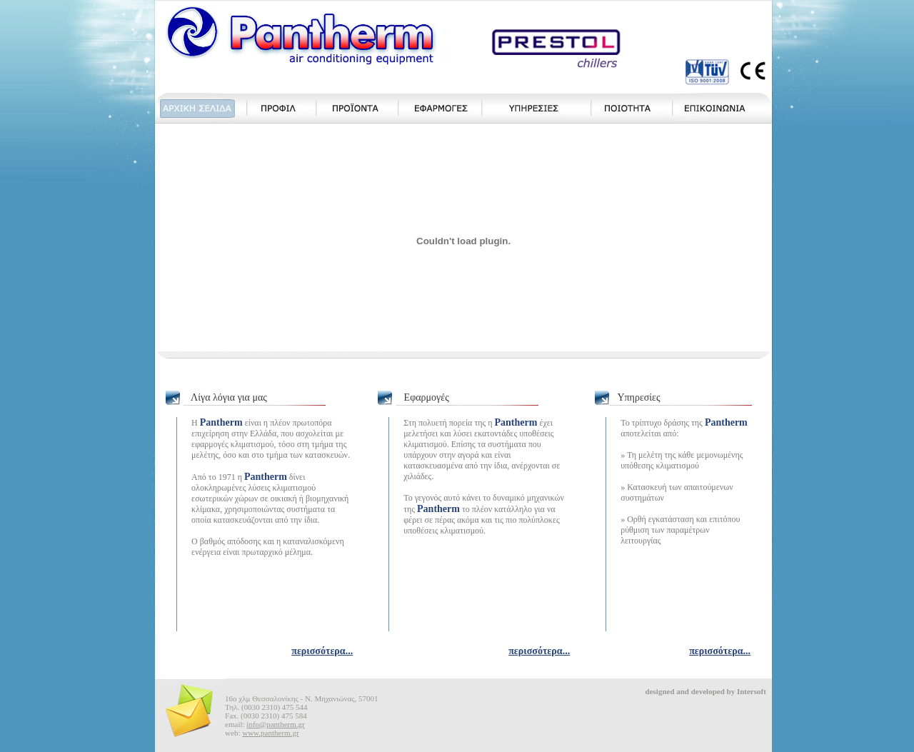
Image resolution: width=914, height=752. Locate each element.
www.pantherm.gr (270, 732)
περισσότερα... (322, 651)
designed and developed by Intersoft (706, 691)
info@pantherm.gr (275, 724)
